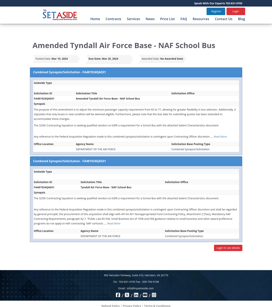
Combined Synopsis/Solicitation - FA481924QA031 (69, 72)
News (150, 19)
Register (216, 11)
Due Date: (95, 58)
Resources (201, 19)
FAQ (183, 19)
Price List (167, 19)
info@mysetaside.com (140, 288)
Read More (220, 136)
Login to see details (228, 248)
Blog (241, 19)
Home (95, 19)
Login (235, 11)
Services (133, 19)
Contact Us (223, 19)
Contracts (113, 19)
